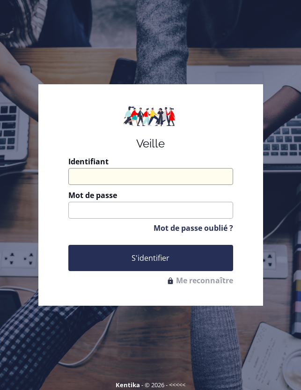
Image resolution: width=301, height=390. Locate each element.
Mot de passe (92, 195)
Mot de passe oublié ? (193, 228)
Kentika (128, 385)
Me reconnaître (200, 280)
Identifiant (88, 161)
